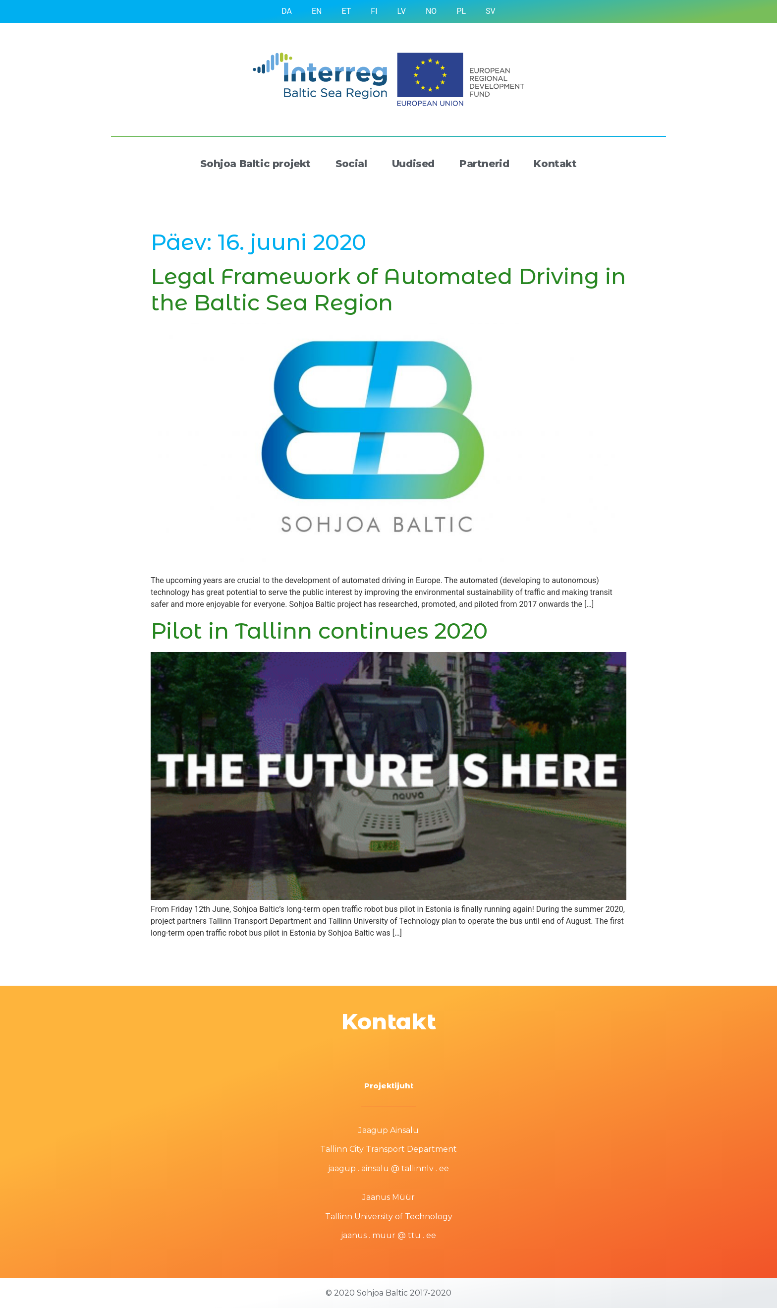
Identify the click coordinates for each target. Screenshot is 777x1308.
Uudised (413, 164)
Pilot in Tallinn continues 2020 (319, 630)
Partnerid (484, 164)
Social (351, 164)
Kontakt (555, 164)
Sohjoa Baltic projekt (255, 164)
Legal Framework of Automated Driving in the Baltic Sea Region (388, 289)
